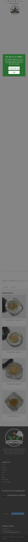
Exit (14, 72)
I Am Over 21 (14, 68)
